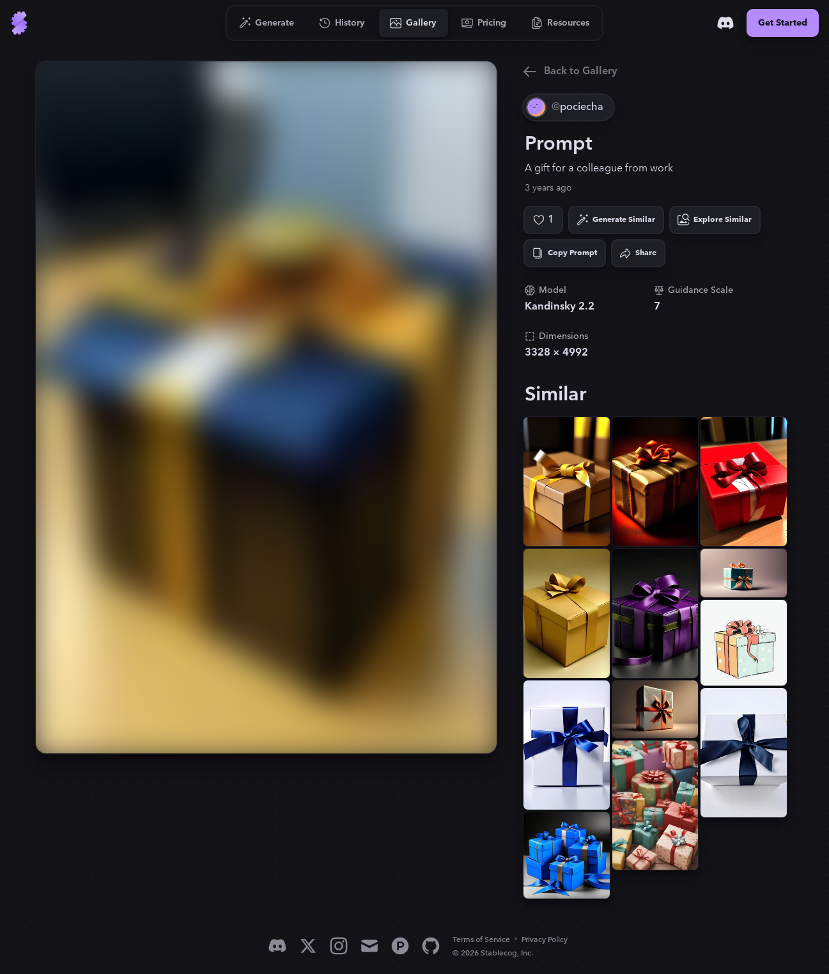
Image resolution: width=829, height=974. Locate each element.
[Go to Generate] (267, 23)
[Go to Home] (19, 23)
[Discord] (725, 23)
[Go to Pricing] (484, 23)
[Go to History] (342, 23)
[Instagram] (338, 946)
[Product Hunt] (400, 946)
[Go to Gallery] (413, 23)
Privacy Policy (545, 940)
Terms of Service (481, 940)
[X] (308, 946)
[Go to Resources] (560, 23)
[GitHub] (430, 946)
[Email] (369, 946)
